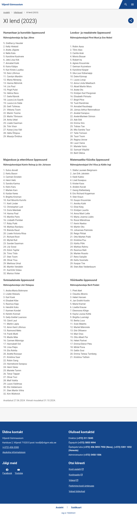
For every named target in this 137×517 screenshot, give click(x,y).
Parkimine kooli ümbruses (81, 486)
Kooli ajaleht (75, 469)
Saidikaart (76, 507)
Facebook (7, 471)
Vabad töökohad (77, 491)
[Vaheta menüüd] (132, 4)
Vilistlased (18, 12)
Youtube (19, 471)
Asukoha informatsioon (13, 452)
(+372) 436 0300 (10, 447)
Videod (72, 480)
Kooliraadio (74, 474)
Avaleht (6, 12)
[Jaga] (131, 20)
